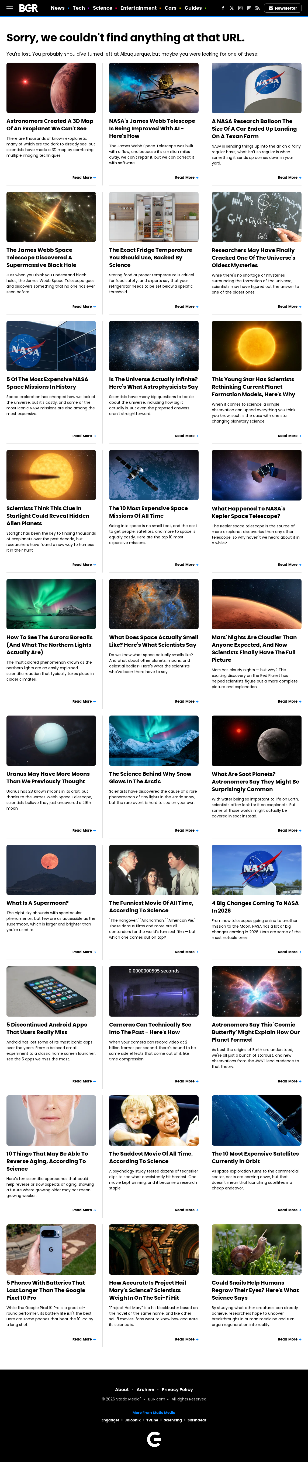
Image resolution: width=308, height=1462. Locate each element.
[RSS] (257, 8)
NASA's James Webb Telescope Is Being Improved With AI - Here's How (152, 128)
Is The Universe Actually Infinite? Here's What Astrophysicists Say (153, 383)
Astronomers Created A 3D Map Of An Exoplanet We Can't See (50, 124)
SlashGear (197, 1420)
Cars (171, 8)
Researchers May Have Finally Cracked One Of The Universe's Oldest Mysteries (253, 258)
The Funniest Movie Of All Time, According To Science (151, 906)
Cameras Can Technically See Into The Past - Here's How (150, 1028)
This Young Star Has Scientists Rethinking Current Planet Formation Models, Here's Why (253, 387)
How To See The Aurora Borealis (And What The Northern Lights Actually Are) (49, 645)
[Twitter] (232, 8)
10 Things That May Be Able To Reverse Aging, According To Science (47, 1161)
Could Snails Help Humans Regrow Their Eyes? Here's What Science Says (255, 1290)
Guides (193, 8)
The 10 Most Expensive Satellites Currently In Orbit (255, 1157)
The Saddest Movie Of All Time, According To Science (151, 1157)
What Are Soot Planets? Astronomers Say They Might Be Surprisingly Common (255, 782)
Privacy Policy (177, 1389)
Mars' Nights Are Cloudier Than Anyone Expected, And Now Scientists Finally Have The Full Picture (254, 648)
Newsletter (283, 8)
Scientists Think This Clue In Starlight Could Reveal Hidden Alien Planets (47, 516)
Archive (145, 1389)
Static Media (128, 1399)
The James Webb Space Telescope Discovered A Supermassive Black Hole (41, 257)
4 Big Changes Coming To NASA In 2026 (255, 907)
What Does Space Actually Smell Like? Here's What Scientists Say (153, 641)
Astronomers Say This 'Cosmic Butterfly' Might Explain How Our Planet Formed (256, 1032)
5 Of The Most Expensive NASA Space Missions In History (47, 383)
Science (103, 8)
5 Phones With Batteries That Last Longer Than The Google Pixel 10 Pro (45, 1290)
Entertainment (138, 8)
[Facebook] (223, 8)
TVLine (152, 1420)
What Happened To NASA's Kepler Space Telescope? (248, 512)
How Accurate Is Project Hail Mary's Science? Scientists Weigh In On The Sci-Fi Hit (147, 1290)
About (122, 1389)
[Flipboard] (249, 8)
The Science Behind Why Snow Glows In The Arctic (150, 777)
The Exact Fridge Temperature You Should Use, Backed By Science (150, 257)
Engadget (110, 1420)
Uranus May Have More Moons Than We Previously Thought (48, 777)
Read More (82, 177)
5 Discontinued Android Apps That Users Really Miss (46, 1028)
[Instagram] (240, 8)
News (58, 8)
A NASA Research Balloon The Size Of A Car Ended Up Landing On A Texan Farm (254, 129)
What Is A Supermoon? (37, 902)
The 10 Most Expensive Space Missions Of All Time (148, 512)
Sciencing (173, 1420)
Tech (79, 8)
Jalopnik (133, 1420)
